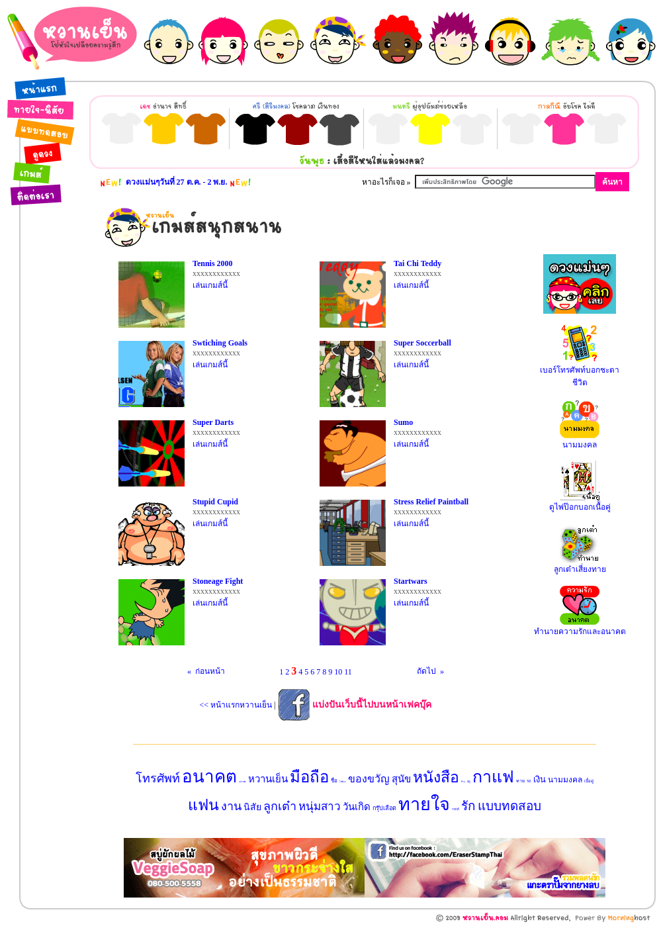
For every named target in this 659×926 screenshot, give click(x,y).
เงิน (539, 779)
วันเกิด (357, 807)
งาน (231, 806)
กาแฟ (493, 777)
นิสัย (252, 807)
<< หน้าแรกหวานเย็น (236, 705)
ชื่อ (334, 781)
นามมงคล (565, 779)
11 (348, 671)
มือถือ (309, 777)
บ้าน (463, 781)
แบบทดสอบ (509, 806)
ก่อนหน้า (214, 671)
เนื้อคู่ (588, 781)
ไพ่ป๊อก (342, 781)
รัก (468, 806)
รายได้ (455, 809)
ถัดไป (422, 671)
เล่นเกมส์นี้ (210, 285)
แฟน (203, 805)
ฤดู (468, 781)
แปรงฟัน (242, 781)
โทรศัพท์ (158, 778)
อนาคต (209, 776)
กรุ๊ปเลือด (384, 808)
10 (338, 671)
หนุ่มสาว (319, 806)
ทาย (520, 781)
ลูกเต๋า (279, 806)
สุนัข (401, 779)
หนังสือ (436, 777)
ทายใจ (424, 804)
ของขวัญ (369, 778)
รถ (529, 781)
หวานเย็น (268, 779)
